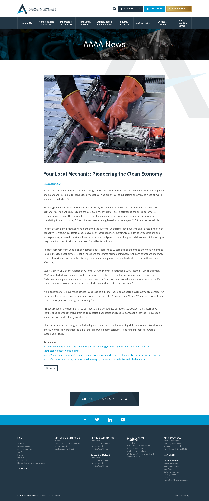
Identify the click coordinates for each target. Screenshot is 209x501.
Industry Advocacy (172, 438)
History (20, 455)
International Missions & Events (176, 480)
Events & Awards (171, 460)
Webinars (167, 477)
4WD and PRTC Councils (100, 443)
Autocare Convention (172, 466)
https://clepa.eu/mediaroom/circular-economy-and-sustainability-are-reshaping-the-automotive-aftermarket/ (103, 355)
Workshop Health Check (136, 451)
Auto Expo (168, 469)
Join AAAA (155, 8)
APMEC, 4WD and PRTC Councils (67, 443)
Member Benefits (179, 8)
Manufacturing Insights (63, 449)
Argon (189, 495)
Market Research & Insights (174, 449)
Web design (179, 495)
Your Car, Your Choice (99, 449)
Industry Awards (170, 474)
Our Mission (22, 457)
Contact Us (22, 469)
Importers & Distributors (102, 438)
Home (19, 438)
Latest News (58, 441)
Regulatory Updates (171, 446)
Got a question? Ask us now (104, 399)
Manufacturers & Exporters (67, 438)
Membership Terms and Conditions (31, 463)
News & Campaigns (171, 441)
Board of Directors (24, 449)
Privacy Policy (23, 460)
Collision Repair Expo (172, 472)
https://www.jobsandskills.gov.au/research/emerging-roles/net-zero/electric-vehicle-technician (95, 359)
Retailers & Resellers (100, 455)
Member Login (130, 8)
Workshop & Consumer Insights (139, 454)
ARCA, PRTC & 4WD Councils (138, 446)
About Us (21, 443)
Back (50, 368)
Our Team (21, 452)
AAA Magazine (169, 455)
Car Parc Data (59, 446)
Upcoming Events (171, 464)
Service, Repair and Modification (135, 439)
